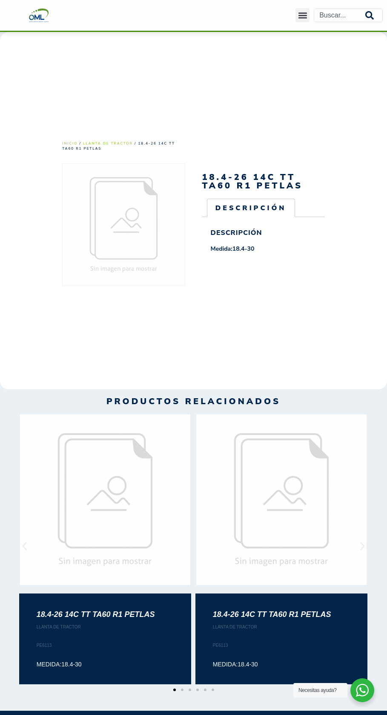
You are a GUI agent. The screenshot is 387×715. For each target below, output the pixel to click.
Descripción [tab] (251, 208)
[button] (302, 15)
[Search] (373, 15)
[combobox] (339, 15)
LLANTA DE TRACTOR (108, 143)
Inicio (69, 143)
